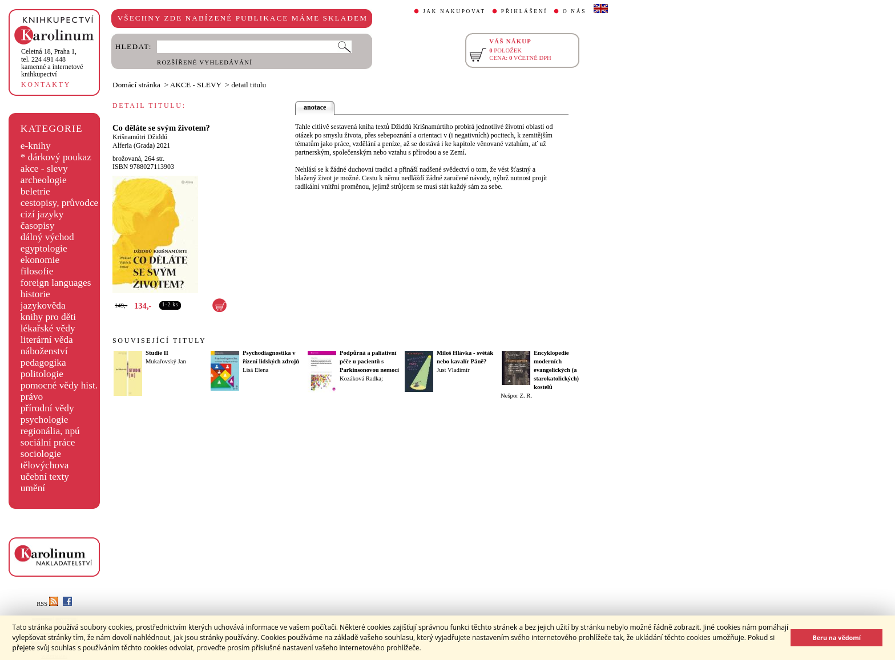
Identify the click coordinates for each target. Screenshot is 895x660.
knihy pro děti (48, 316)
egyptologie (44, 248)
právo (32, 396)
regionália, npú (50, 431)
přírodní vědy (47, 408)
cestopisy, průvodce (60, 202)
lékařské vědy (48, 328)
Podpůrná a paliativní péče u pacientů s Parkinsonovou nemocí (369, 361)
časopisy (38, 225)
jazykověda (43, 305)
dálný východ (47, 237)
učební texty (45, 476)
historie (35, 294)
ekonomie (40, 259)
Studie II (157, 353)
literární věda (47, 339)
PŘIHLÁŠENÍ (524, 11)
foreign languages (56, 282)
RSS (47, 604)
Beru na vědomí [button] (836, 637)
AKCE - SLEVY (195, 84)
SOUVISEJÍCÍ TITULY (159, 341)
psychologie (44, 419)
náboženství (44, 351)
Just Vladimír (453, 370)
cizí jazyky (42, 214)
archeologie (44, 180)
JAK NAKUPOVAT (454, 11)
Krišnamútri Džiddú (139, 137)
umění (33, 488)
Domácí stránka (136, 84)
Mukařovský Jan (166, 361)
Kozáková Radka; (361, 378)
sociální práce (48, 442)
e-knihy (36, 145)
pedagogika (43, 362)
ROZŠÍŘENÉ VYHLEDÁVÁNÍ (204, 62)
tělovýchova (45, 465)
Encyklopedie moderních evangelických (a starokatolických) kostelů (556, 370)
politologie (42, 374)
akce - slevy (44, 168)
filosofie (37, 271)
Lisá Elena (255, 370)
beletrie (35, 191)
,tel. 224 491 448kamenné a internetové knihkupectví (52, 62)
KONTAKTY (46, 84)
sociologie (41, 453)
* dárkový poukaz (56, 157)
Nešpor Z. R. (516, 395)
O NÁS (574, 11)
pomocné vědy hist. (59, 385)
